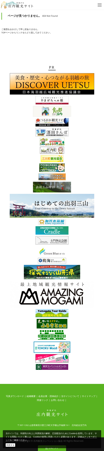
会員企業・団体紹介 (48, 396)
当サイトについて (70, 396)
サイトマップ (88, 396)
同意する (10, 445)
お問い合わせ (57, 400)
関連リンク (42, 400)
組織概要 (31, 396)
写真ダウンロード (15, 396)
